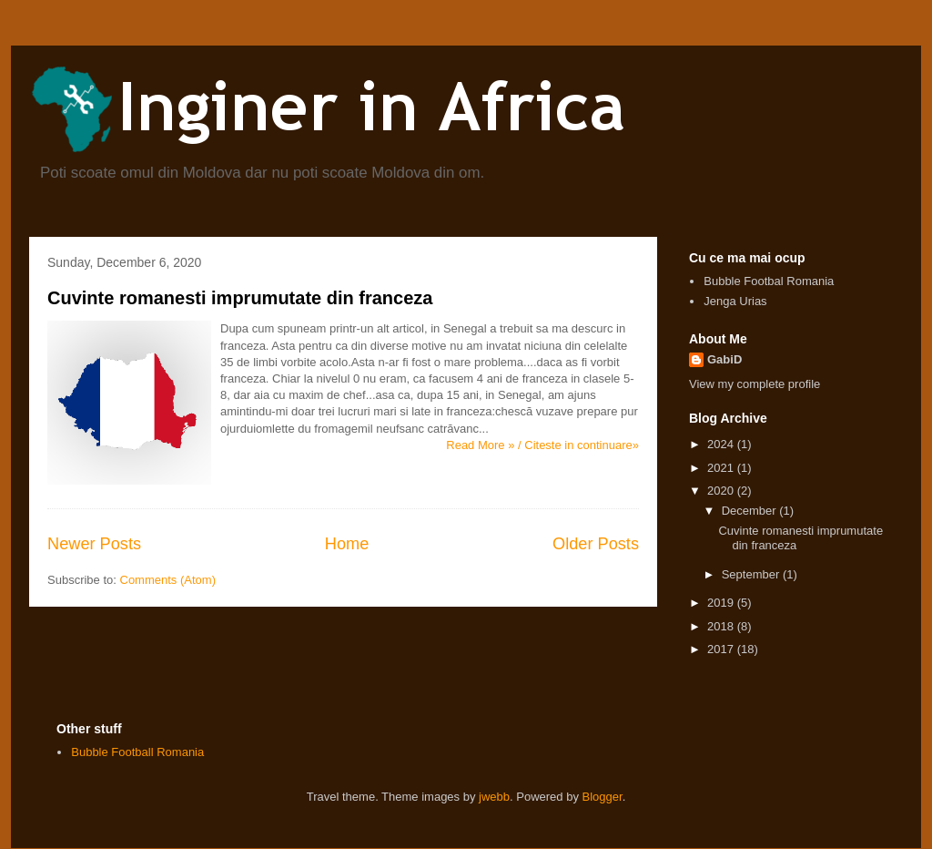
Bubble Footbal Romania (769, 281)
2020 (722, 490)
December (751, 510)
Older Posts (595, 544)
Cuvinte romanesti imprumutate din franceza (239, 298)
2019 (722, 602)
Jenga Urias (735, 301)
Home (347, 544)
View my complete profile (754, 384)
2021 (722, 468)
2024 (722, 444)
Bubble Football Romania (137, 752)
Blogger (602, 796)
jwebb (494, 796)
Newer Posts (94, 544)
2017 (722, 649)
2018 (722, 626)
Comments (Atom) (168, 580)
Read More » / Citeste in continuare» (542, 445)
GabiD (724, 359)
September (752, 574)
